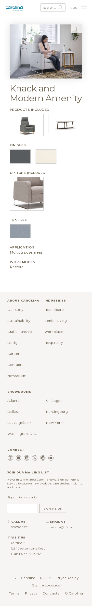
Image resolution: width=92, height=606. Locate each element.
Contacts (15, 365)
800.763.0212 (19, 527)
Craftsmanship (19, 332)
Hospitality (53, 343)
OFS (12, 578)
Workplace (54, 332)
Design (13, 343)
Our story (15, 310)
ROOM (46, 578)
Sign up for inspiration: (23, 497)
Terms (14, 593)
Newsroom (16, 376)
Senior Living (55, 321)
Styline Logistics (46, 585)
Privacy (31, 593)
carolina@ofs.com (62, 527)
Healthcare (54, 310)
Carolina (28, 578)
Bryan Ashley (68, 578)
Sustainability (18, 321)
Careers (14, 354)
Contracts (50, 593)
